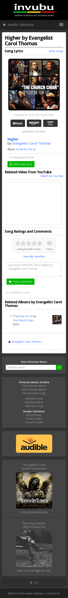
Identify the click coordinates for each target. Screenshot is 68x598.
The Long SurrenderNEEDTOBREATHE (34, 525)
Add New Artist (34, 398)
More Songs (56, 51)
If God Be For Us (26, 149)
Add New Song (34, 406)
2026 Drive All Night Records (34, 570)
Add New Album (34, 402)
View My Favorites (34, 256)
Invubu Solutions (18, 24)
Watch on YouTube (52, 176)
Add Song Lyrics (21, 164)
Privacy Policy (34, 418)
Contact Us (53, 593)
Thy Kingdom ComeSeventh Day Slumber (34, 466)
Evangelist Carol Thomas (31, 143)
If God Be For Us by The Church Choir (34, 115)
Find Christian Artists (34, 386)
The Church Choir (23, 320)
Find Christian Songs (34, 393)
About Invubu (34, 415)
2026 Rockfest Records (34, 512)
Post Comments (20, 281)
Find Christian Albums (34, 389)
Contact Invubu (34, 422)
